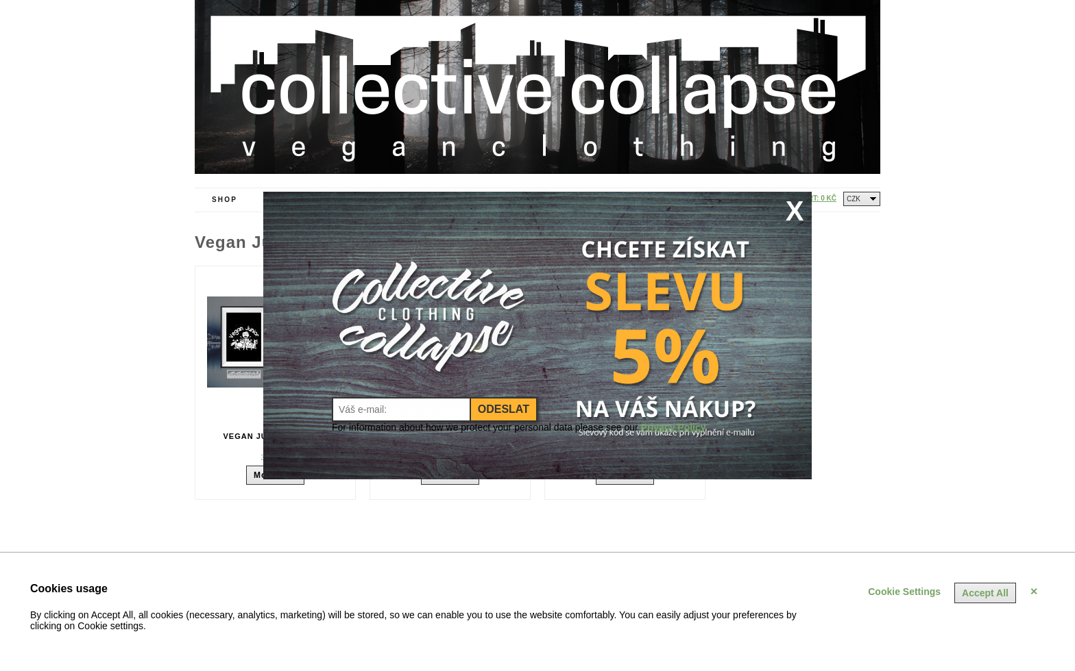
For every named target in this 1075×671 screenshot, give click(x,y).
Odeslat (503, 409)
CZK (853, 199)
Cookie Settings (904, 591)
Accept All (985, 592)
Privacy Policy (673, 427)
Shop (224, 199)
